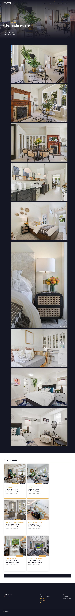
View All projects (24, 575)
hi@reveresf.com (56, 1)
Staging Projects (51, 4)
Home (44, 3)
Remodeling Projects (63, 4)
